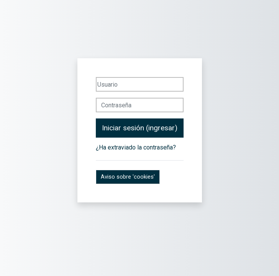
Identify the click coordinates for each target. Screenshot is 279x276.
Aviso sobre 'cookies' (128, 176)
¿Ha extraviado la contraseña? (136, 147)
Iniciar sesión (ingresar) (139, 127)
